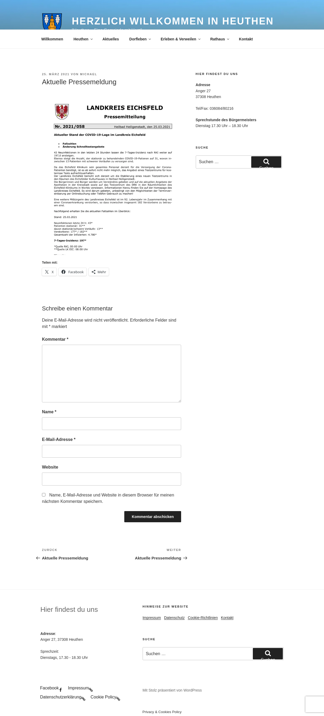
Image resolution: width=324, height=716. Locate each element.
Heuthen (83, 39)
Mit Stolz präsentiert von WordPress (172, 690)
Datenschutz (174, 618)
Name (49, 412)
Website (50, 467)
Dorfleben (140, 39)
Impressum (152, 618)
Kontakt (246, 39)
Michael (88, 74)
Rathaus (220, 39)
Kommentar (55, 339)
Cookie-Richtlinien (203, 618)
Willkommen (52, 39)
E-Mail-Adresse (58, 439)
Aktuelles (111, 39)
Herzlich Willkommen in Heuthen (173, 21)
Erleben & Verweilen (181, 39)
